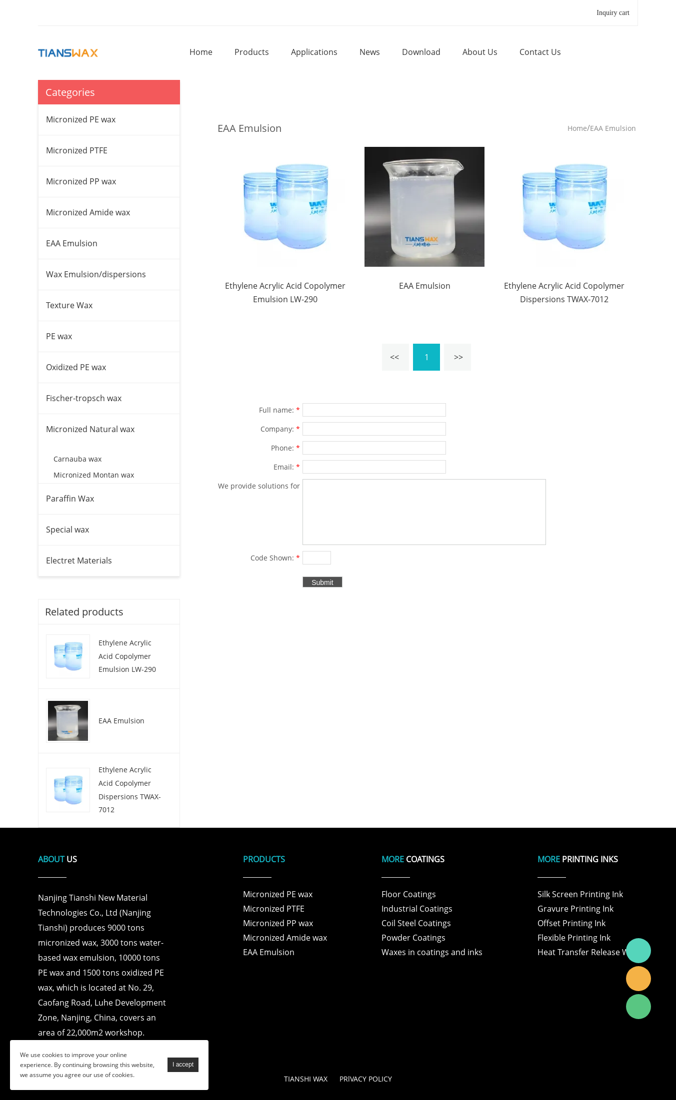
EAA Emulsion (72, 243)
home (201, 51)
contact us (540, 51)
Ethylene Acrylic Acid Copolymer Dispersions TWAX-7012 (129, 789)
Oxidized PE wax (76, 367)
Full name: (279, 410)
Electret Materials (79, 560)
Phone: (285, 448)
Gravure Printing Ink (576, 908)
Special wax (67, 529)
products (251, 51)
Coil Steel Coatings (416, 923)
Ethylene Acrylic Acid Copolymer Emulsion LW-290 (127, 656)
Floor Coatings (409, 894)
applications (314, 51)
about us (480, 51)
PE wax (59, 336)
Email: (287, 467)
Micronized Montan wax (94, 475)
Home (577, 128)
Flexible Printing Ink (574, 937)
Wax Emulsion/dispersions (96, 274)
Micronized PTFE (77, 150)
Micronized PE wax (81, 119)
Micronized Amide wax (88, 212)
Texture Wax (69, 305)
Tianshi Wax (638, 950)
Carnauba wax (78, 459)
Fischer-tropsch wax (84, 398)
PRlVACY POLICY (366, 1079)
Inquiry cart (613, 12)
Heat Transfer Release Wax (588, 952)
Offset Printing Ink (572, 923)
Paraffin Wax (70, 498)
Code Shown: (275, 557)
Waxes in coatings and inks (432, 952)
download (421, 51)
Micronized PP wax (81, 181)
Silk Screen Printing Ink (580, 894)
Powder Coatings (414, 937)
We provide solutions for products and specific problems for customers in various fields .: (259, 487)
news (370, 51)
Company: (280, 429)
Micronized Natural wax (90, 429)
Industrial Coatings (417, 908)
